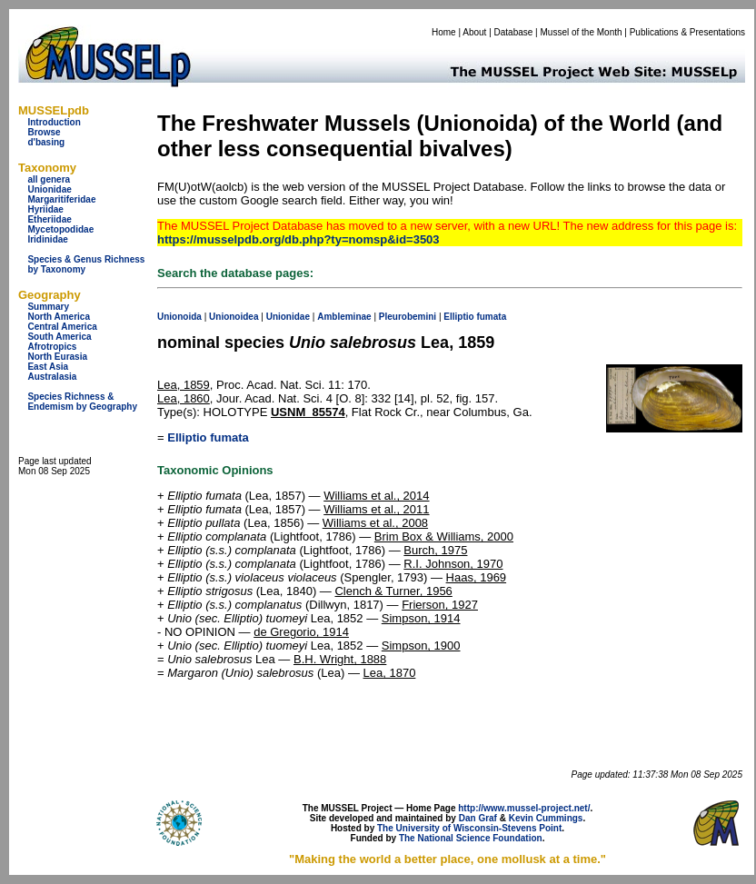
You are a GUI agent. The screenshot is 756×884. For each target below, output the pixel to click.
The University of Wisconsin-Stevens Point (469, 828)
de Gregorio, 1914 (301, 632)
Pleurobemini (407, 317)
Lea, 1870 (389, 673)
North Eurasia (57, 357)
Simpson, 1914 (421, 618)
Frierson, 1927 (440, 604)
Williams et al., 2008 (375, 523)
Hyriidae (45, 209)
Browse (43, 132)
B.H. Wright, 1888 (339, 659)
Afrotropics (51, 347)
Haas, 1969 (476, 577)
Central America (61, 327)
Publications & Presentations (687, 32)
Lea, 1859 (183, 385)
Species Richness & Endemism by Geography (82, 402)
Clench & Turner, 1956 (393, 591)
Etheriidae (49, 219)
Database (513, 32)
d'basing (46, 142)
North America (58, 317)
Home (444, 32)
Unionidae (49, 189)
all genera (48, 179)
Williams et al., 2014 (376, 495)
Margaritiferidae (61, 199)
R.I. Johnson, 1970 (452, 564)
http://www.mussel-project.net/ (524, 808)
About (474, 32)
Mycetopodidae (60, 229)
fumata (491, 317)
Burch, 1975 (435, 550)
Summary (48, 307)
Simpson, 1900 (421, 645)
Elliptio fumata (208, 437)
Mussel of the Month (581, 32)
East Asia (47, 367)
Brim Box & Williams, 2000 (443, 536)
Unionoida (179, 317)
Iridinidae (47, 239)
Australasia (51, 377)
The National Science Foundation (470, 838)
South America (59, 337)
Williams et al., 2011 (376, 509)
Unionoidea (233, 317)
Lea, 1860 (183, 398)
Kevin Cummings (546, 818)
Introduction (53, 122)
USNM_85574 (308, 412)
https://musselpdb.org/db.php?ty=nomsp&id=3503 (298, 239)
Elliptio (458, 317)
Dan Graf (478, 818)
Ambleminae (344, 317)
